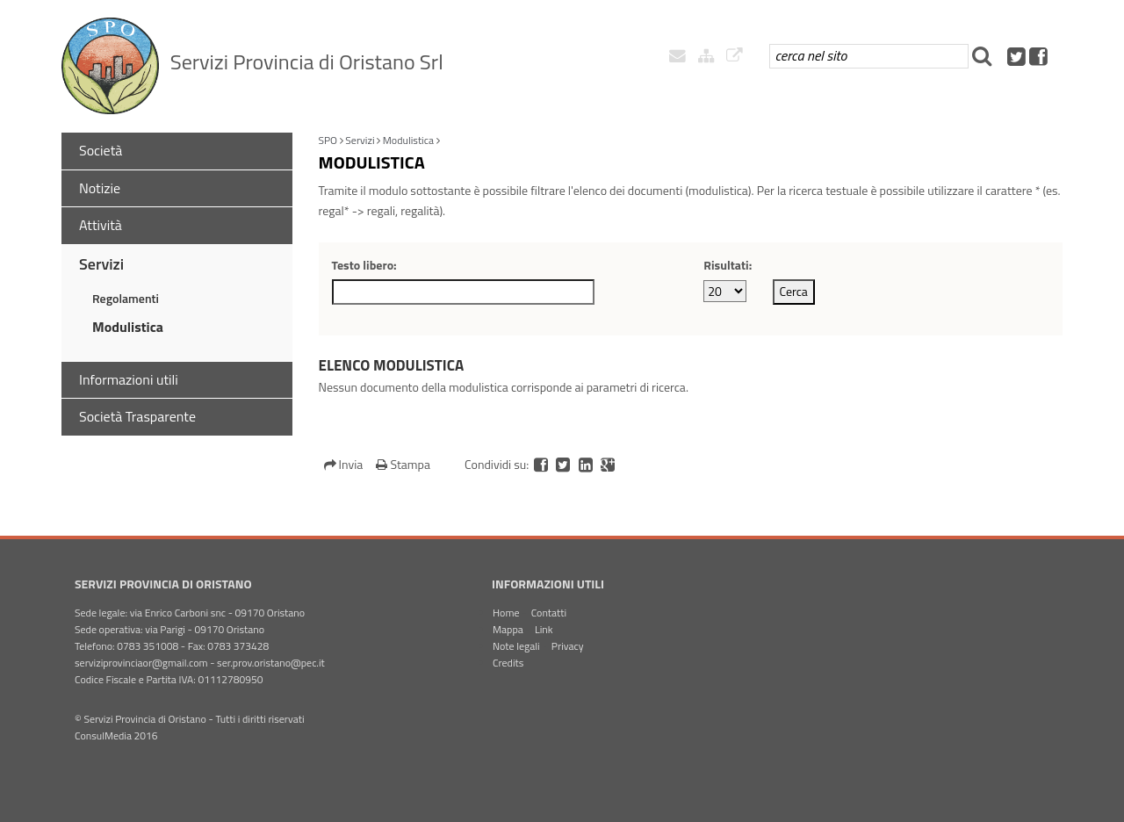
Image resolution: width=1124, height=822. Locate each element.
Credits (508, 662)
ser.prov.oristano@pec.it (271, 662)
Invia (345, 464)
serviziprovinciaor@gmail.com (141, 662)
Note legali (516, 646)
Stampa (403, 464)
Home (506, 612)
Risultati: (727, 265)
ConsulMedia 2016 (116, 735)
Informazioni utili (128, 379)
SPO (328, 140)
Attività (100, 224)
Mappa (508, 629)
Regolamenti (125, 298)
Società (100, 150)
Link (544, 629)
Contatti (548, 612)
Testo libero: (364, 265)
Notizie (99, 187)
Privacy (567, 646)
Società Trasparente (137, 416)
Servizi (101, 264)
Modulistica (127, 326)
